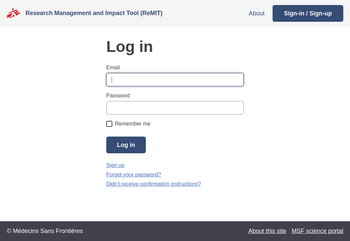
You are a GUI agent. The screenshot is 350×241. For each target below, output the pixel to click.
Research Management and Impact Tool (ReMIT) (94, 13)
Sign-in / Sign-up (308, 13)
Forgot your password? (133, 174)
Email (113, 67)
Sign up (115, 165)
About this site (267, 231)
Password (118, 95)
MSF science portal (317, 231)
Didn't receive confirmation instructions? (153, 184)
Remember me (133, 124)
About (257, 13)
